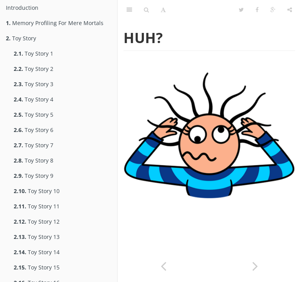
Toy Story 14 (37, 252)
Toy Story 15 (37, 267)
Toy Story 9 (33, 175)
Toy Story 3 (33, 84)
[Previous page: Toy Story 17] (163, 265)
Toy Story (21, 38)
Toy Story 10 (37, 191)
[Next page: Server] (255, 265)
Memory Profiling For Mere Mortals (54, 23)
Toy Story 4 (33, 99)
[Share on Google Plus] (273, 10)
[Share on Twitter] (241, 10)
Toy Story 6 (33, 130)
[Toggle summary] (129, 10)
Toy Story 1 (33, 53)
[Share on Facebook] (257, 10)
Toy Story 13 (37, 236)
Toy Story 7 (33, 145)
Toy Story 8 (33, 160)
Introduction (22, 7)
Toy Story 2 (33, 68)
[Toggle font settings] (163, 10)
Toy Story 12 (37, 221)
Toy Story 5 (33, 114)
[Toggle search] (146, 10)
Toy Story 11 (37, 206)
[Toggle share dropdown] (289, 10)
